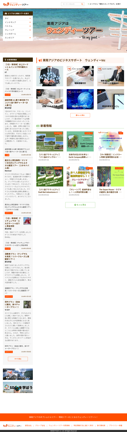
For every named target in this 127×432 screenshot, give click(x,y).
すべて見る (18, 359)
